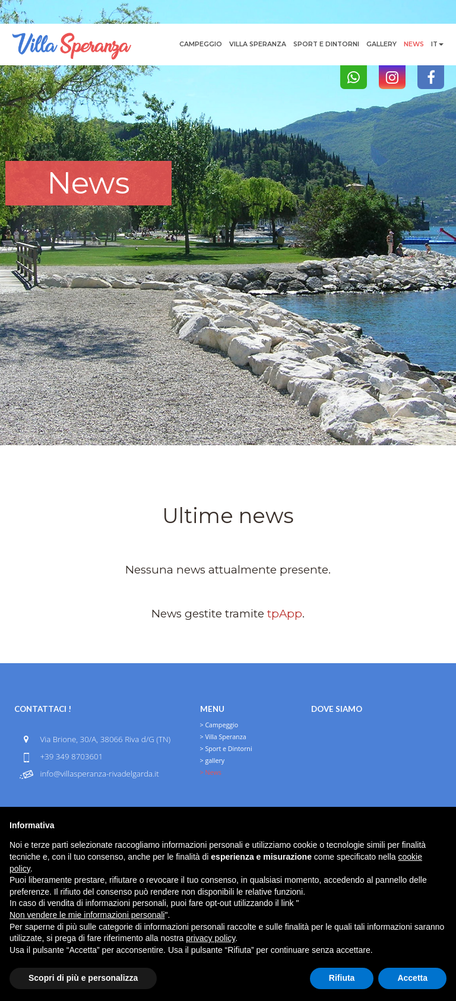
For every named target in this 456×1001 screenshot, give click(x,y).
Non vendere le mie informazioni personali (87, 915)
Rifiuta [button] (342, 978)
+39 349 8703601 (71, 756)
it (437, 44)
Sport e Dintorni (326, 44)
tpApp (284, 613)
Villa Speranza (257, 44)
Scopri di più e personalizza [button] (83, 978)
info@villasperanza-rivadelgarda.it (99, 773)
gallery (381, 44)
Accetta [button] (412, 978)
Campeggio (200, 44)
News (414, 44)
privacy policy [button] (210, 938)
